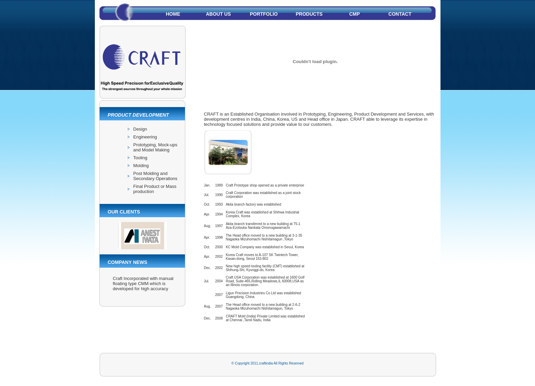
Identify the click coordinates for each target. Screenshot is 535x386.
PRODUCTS (309, 14)
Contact (399, 14)
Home (173, 14)
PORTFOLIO (264, 14)
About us (218, 14)
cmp (354, 14)
